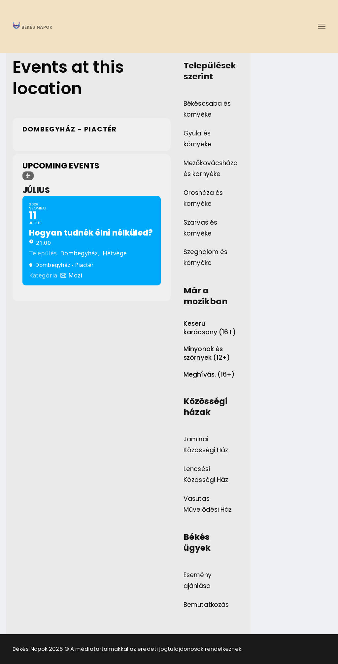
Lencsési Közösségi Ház (206, 474)
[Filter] (28, 175)
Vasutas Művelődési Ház (208, 504)
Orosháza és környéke (203, 198)
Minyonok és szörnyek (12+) (207, 353)
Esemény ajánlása (198, 580)
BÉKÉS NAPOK (36, 27)
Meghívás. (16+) (209, 374)
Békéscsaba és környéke (207, 109)
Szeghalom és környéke (205, 257)
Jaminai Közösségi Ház (206, 445)
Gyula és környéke (198, 139)
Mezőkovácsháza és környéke (211, 168)
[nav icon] (321, 26)
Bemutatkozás (206, 604)
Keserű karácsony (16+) (210, 328)
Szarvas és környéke (200, 228)
